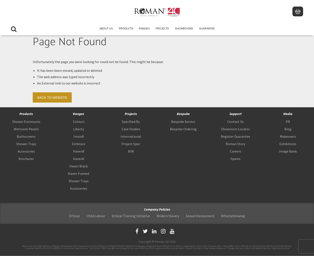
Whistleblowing (233, 216)
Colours (78, 121)
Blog (288, 129)
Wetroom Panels (26, 129)
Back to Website (52, 97)
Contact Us (235, 121)
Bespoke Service (183, 121)
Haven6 (78, 158)
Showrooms (184, 28)
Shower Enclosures (26, 121)
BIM (131, 151)
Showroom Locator (235, 129)
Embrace (78, 144)
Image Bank (288, 151)
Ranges (144, 28)
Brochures (26, 158)
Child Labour (95, 216)
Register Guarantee (235, 136)
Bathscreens (26, 136)
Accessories (26, 151)
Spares (235, 158)
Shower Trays (26, 144)
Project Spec (130, 144)
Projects (162, 28)
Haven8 (78, 151)
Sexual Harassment (200, 216)
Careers (235, 151)
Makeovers (288, 136)
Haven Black (78, 166)
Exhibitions (287, 144)
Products (126, 28)
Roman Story (235, 144)
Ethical (74, 216)
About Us (106, 28)
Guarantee (207, 28)
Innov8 (78, 136)
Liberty (78, 129)
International (131, 136)
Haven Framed (78, 173)
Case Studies (131, 129)
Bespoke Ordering (183, 129)
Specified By (131, 121)
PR (288, 121)
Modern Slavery (168, 216)
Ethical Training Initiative (131, 216)
